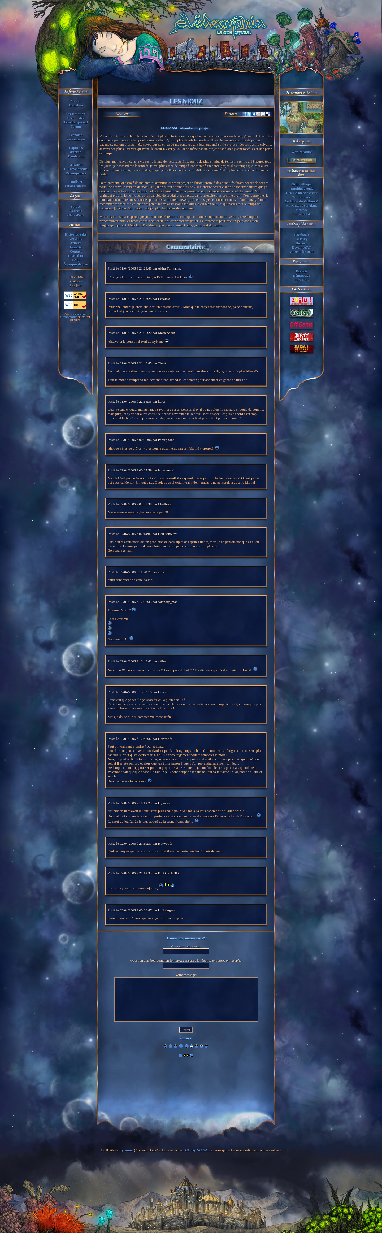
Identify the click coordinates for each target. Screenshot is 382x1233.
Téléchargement (76, 122)
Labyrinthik (301, 214)
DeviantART (301, 247)
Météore (301, 210)
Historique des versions (76, 236)
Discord (301, 243)
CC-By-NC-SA (196, 1150)
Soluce (76, 207)
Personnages (75, 139)
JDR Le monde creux (301, 193)
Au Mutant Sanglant (301, 205)
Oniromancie (301, 197)
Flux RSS (301, 280)
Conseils (76, 211)
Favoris (301, 271)
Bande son (76, 156)
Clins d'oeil (75, 215)
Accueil (75, 101)
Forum (76, 126)
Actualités (75, 105)
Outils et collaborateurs (75, 184)
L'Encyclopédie (75, 169)
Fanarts (75, 247)
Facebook (301, 235)
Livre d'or (76, 256)
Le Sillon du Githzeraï (301, 201)
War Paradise (301, 152)
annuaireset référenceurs (73, 315)
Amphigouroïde (301, 188)
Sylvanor (126, 1150)
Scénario (76, 135)
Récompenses (76, 173)
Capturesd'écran (76, 150)
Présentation (75, 114)
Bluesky (301, 239)
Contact (76, 251)
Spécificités (75, 118)
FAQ (75, 260)
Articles (75, 243)
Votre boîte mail (301, 252)
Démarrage (301, 275)
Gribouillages (301, 184)
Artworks (75, 165)
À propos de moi (75, 264)
